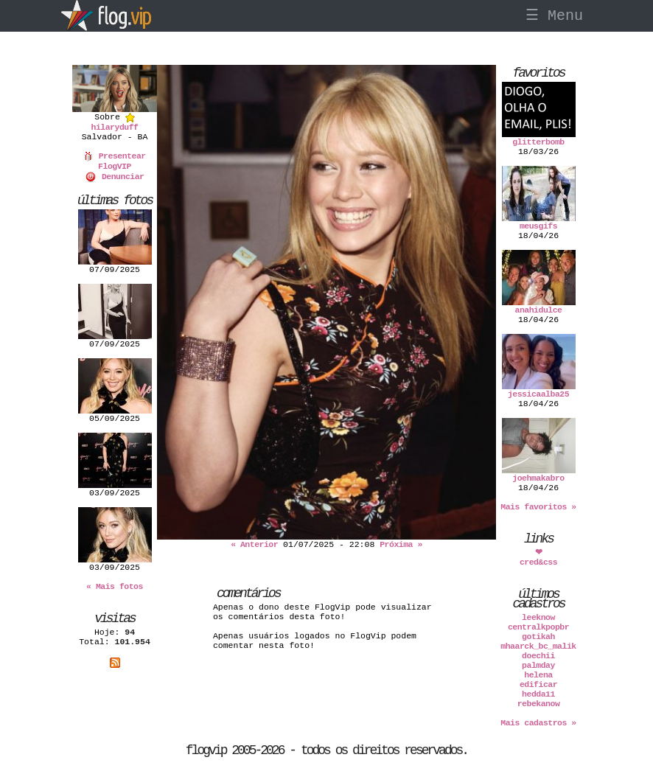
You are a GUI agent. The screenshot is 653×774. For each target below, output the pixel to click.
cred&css (538, 562)
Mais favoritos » (538, 507)
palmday (538, 665)
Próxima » (401, 544)
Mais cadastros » (538, 723)
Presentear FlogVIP (114, 161)
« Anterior (254, 544)
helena (538, 675)
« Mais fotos (114, 586)
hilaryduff (114, 127)
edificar (538, 684)
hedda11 (538, 694)
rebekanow (538, 703)
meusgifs (538, 226)
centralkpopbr (538, 627)
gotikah (538, 636)
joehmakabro (538, 478)
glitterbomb (538, 142)
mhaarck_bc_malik (538, 646)
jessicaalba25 (538, 394)
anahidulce (538, 310)
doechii (538, 655)
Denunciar (114, 176)
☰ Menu (554, 15)
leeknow (538, 617)
